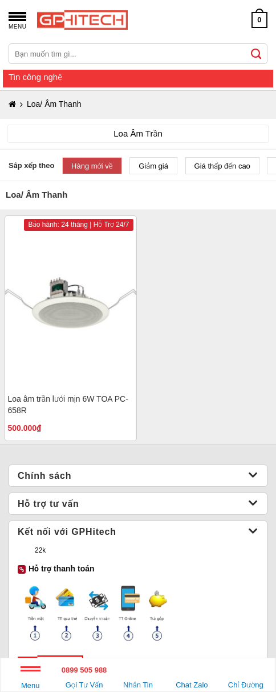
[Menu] (17, 20)
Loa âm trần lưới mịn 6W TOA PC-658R (68, 404)
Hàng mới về (92, 166)
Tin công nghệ (35, 77)
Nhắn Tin (138, 675)
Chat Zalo (192, 675)
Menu (30, 680)
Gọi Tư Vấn (84, 675)
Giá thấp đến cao (222, 166)
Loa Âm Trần (138, 133)
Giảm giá (153, 166)
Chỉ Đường (245, 675)
